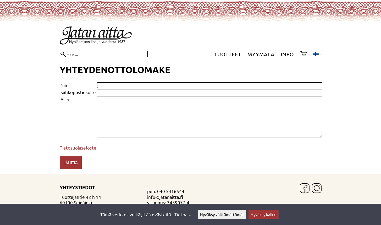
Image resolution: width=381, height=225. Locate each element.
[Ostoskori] (303, 54)
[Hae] (104, 54)
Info (287, 54)
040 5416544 (170, 191)
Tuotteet (227, 54)
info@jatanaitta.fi (165, 197)
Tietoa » (182, 214)
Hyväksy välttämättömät (222, 214)
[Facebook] (305, 188)
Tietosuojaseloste (78, 147)
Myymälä (260, 54)
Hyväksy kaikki (264, 214)
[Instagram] (317, 188)
